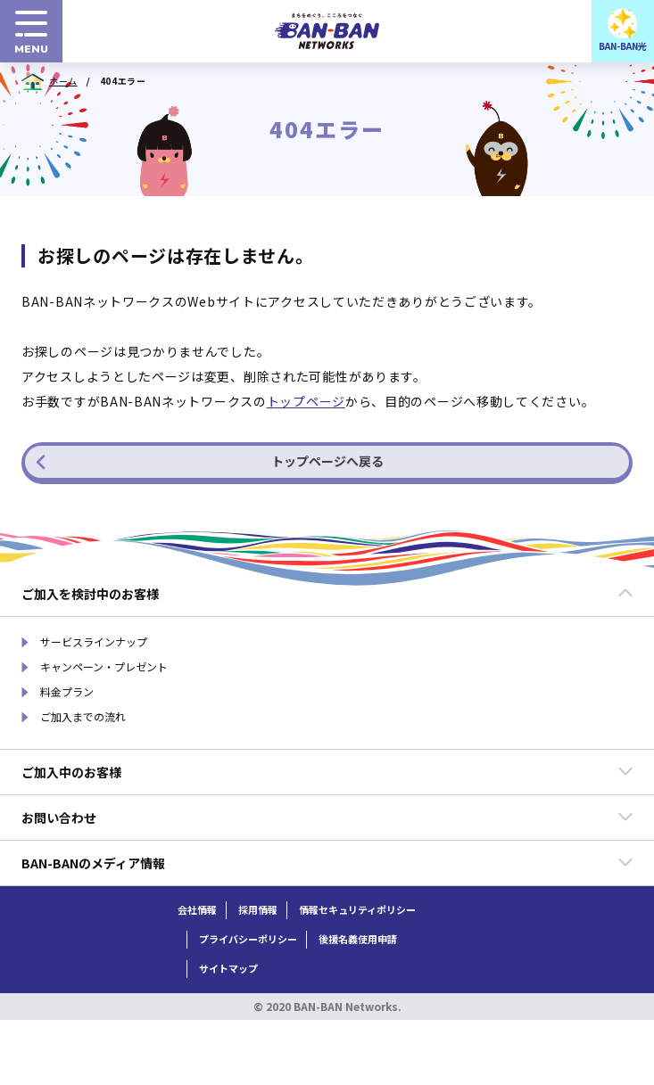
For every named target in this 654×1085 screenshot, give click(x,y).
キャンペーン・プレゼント (104, 667)
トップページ (306, 401)
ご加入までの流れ (83, 716)
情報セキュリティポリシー (357, 910)
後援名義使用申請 (358, 939)
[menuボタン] (31, 31)
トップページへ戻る (210, 461)
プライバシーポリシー (248, 939)
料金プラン (67, 691)
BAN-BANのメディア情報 (327, 863)
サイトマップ (228, 969)
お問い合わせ (327, 817)
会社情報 (197, 910)
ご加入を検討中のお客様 (327, 594)
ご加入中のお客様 (327, 772)
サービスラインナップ (93, 642)
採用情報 (257, 910)
